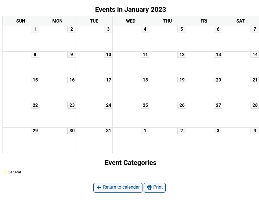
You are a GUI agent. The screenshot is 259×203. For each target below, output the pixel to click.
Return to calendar (118, 187)
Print (154, 187)
